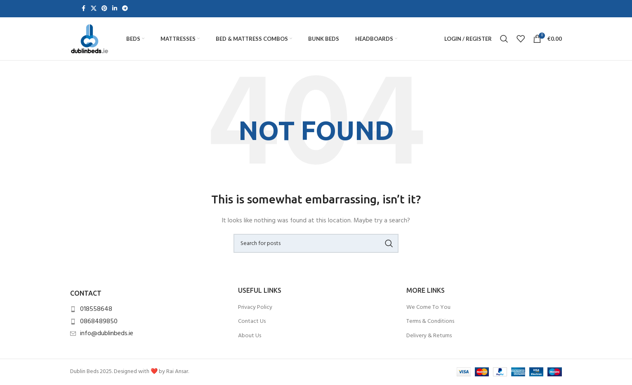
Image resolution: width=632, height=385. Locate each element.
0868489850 (99, 321)
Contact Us (252, 321)
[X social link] (93, 9)
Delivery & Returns (429, 336)
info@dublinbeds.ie (106, 333)
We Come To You (428, 307)
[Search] (504, 38)
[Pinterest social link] (104, 9)
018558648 (96, 309)
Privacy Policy (255, 307)
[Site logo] (89, 39)
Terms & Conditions (430, 321)
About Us (249, 336)
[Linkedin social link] (115, 9)
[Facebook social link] (83, 9)
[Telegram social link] (125, 9)
